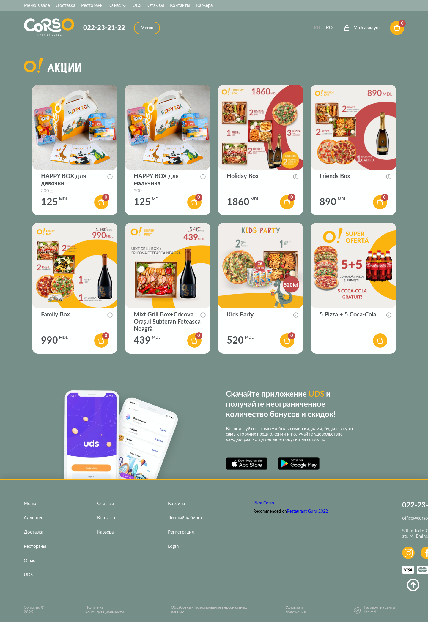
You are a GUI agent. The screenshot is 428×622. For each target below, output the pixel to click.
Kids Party (240, 315)
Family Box (55, 315)
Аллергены (35, 518)
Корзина (176, 503)
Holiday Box (243, 176)
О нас (118, 5)
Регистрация (181, 532)
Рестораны (92, 5)
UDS (137, 5)
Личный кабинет (185, 518)
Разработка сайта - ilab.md (375, 610)
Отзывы (155, 5)
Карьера (204, 5)
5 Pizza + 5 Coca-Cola (348, 315)
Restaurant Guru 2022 (307, 511)
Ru (317, 28)
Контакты (180, 5)
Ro (329, 28)
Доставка (65, 5)
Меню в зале (37, 5)
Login (173, 546)
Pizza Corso (263, 503)
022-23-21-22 (104, 28)
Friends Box (335, 176)
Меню (30, 503)
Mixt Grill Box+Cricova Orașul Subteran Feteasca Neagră (167, 322)
